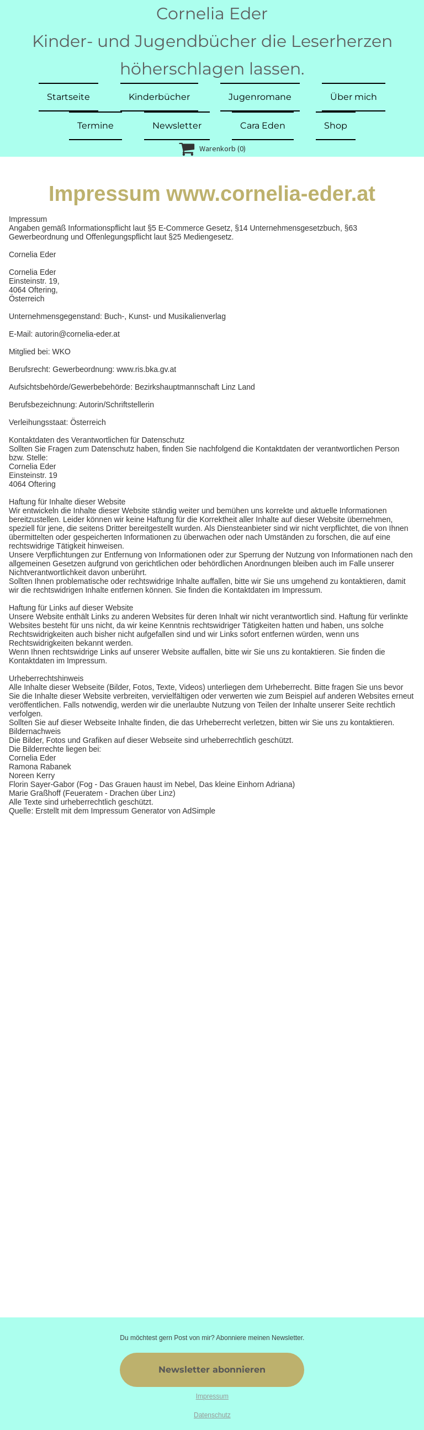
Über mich (353, 97)
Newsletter (177, 125)
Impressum (212, 1396)
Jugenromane (260, 97)
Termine (95, 125)
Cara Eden (262, 125)
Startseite (68, 97)
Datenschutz (212, 1415)
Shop (335, 125)
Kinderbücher (159, 97)
